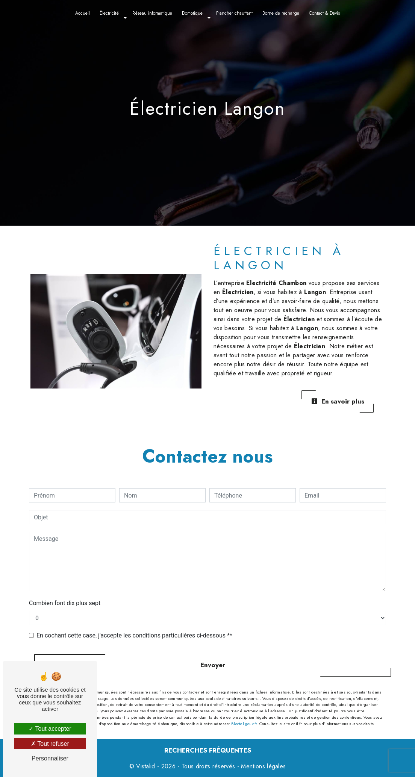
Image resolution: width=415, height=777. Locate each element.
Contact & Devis (324, 13)
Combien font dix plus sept (64, 603)
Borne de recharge (280, 13)
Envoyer (212, 664)
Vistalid (145, 766)
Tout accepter (50, 728)
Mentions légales (262, 766)
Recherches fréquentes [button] (207, 750)
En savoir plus (337, 401)
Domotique (192, 13)
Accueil (82, 13)
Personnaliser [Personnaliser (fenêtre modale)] (50, 758)
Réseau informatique (152, 13)
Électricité (109, 13)
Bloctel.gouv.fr (244, 724)
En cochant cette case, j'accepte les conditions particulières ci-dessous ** (134, 635)
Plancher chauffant (234, 13)
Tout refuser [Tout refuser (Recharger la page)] (50, 744)
